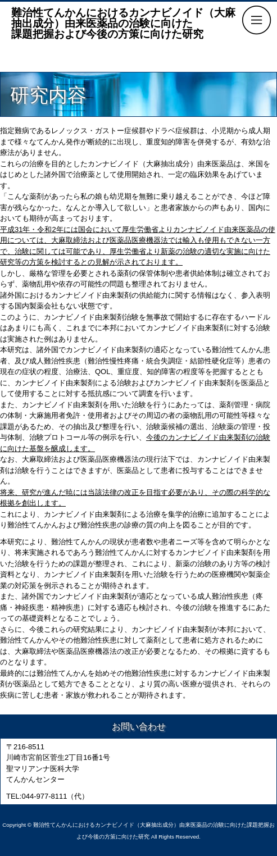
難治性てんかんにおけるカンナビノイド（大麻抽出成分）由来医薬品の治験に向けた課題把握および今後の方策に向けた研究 (123, 23)
